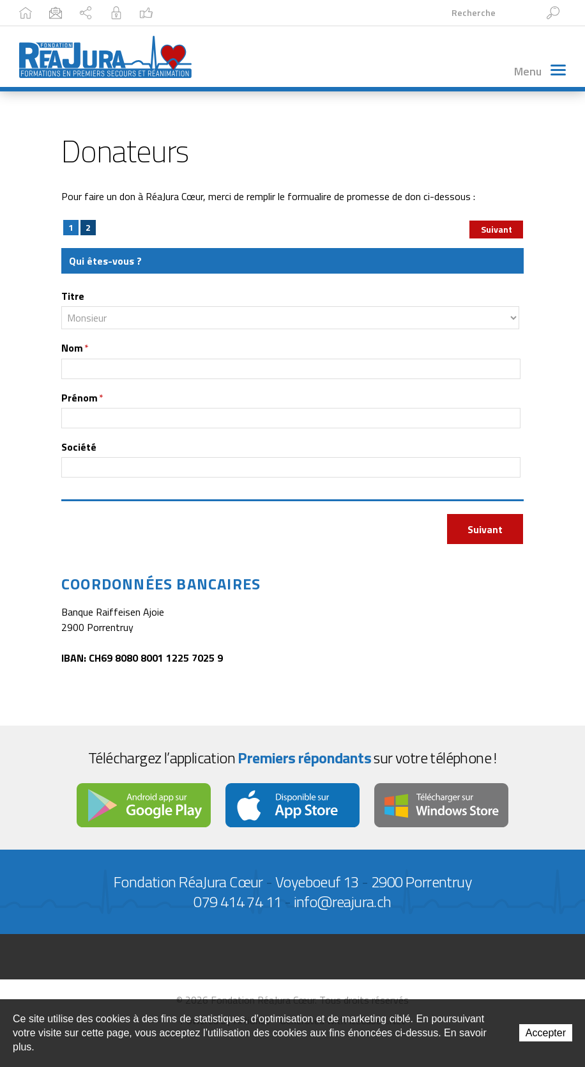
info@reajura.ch (342, 902)
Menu (539, 71)
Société (78, 447)
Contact (104, 12)
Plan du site (175, 12)
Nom (75, 348)
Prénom (82, 398)
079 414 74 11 (237, 902)
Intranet (246, 12)
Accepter (546, 1032)
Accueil (43, 12)
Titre (72, 297)
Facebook (314, 12)
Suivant (496, 230)
